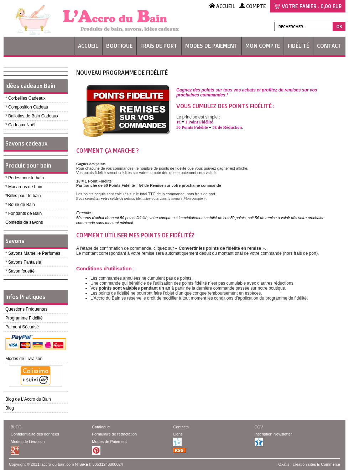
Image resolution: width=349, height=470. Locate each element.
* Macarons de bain (23, 186)
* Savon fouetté (20, 271)
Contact (329, 45)
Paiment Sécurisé (22, 326)
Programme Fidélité (24, 318)
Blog (9, 408)
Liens (177, 434)
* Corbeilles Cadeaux (25, 98)
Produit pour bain (28, 165)
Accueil (88, 45)
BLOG (16, 427)
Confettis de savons (24, 222)
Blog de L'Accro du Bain (28, 399)
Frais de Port (158, 45)
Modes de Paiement (211, 45)
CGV (259, 427)
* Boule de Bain (20, 204)
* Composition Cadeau (26, 107)
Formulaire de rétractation (114, 434)
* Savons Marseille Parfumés (32, 253)
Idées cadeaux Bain (30, 85)
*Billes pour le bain (23, 195)
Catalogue (101, 427)
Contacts (180, 427)
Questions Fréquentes (26, 309)
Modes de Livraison (23, 358)
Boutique (119, 45)
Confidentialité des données (35, 434)
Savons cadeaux (26, 143)
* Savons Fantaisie (23, 262)
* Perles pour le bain (24, 177)
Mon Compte (262, 45)
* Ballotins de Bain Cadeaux (31, 115)
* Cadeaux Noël (20, 124)
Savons (14, 240)
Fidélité (298, 45)
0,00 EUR (331, 6)
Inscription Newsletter (273, 434)
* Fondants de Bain (23, 213)
